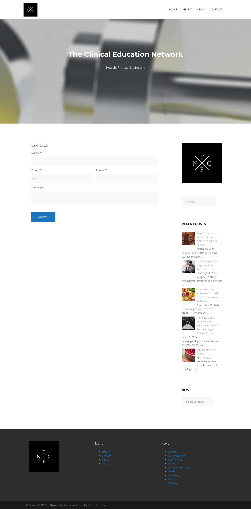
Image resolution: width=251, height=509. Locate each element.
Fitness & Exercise (178, 467)
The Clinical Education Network (61, 505)
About (186, 9)
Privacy (106, 463)
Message (38, 187)
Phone (101, 170)
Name (36, 153)
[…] (202, 256)
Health (172, 471)
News (201, 9)
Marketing (174, 475)
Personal (173, 483)
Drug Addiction (176, 455)
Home (173, 9)
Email (36, 170)
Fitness (172, 463)
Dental (172, 451)
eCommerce (175, 459)
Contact (216, 9)
